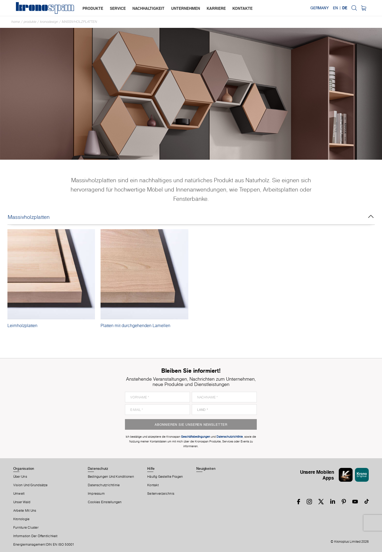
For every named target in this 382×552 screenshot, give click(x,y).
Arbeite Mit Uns (24, 510)
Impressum (96, 494)
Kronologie (21, 519)
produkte (93, 8)
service (118, 8)
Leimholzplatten (22, 325)
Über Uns (20, 477)
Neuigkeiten (205, 468)
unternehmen (185, 8)
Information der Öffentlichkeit (35, 536)
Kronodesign (49, 21)
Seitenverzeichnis (160, 494)
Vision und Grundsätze (30, 485)
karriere (216, 8)
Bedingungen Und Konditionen (111, 477)
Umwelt (18, 494)
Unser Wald (21, 502)
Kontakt (153, 485)
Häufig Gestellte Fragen (165, 477)
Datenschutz (98, 468)
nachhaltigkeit (148, 8)
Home (15, 21)
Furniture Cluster (25, 527)
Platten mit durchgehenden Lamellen (135, 325)
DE (344, 8)
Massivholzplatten (79, 21)
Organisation (23, 468)
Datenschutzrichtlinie (104, 485)
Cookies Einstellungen (105, 502)
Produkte (30, 21)
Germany (319, 8)
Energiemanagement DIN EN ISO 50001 (43, 544)
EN (335, 8)
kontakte (242, 8)
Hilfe (151, 468)
